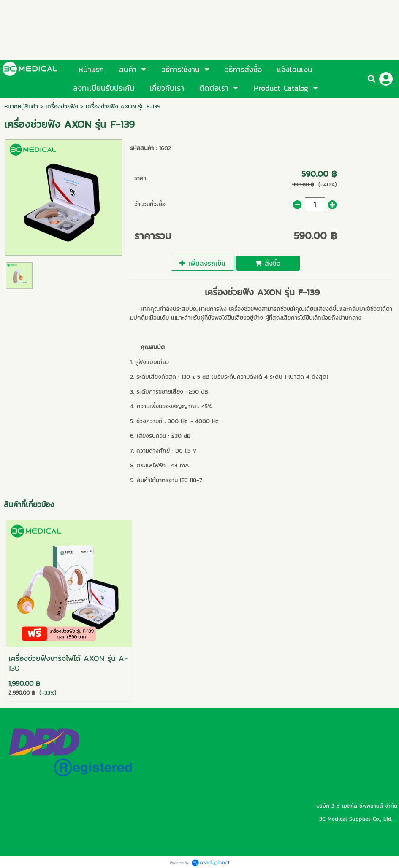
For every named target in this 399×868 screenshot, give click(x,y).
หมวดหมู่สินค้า (21, 106)
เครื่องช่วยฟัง (62, 106)
